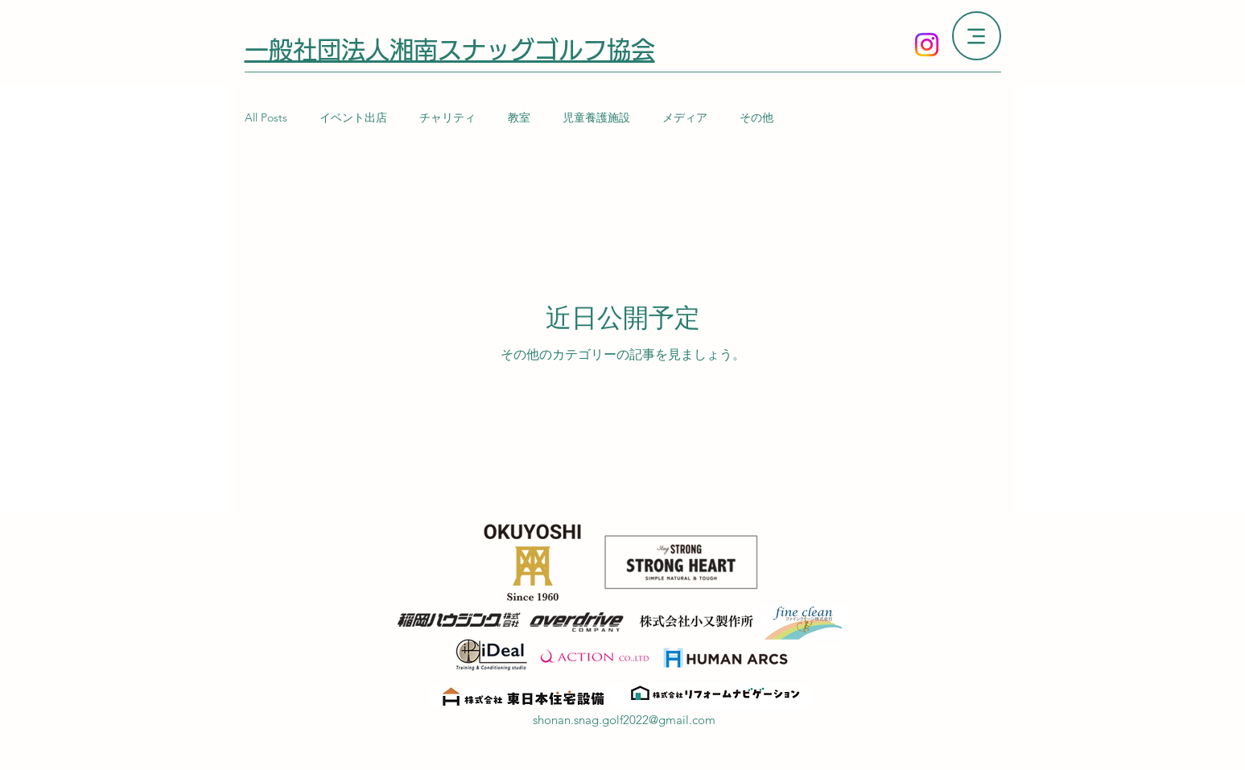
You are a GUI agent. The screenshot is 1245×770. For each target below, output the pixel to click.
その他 (756, 117)
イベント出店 (353, 117)
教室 (519, 117)
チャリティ (447, 117)
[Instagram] (926, 44)
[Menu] (976, 35)
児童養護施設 (596, 117)
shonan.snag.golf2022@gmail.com (624, 719)
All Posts (266, 117)
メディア (684, 117)
